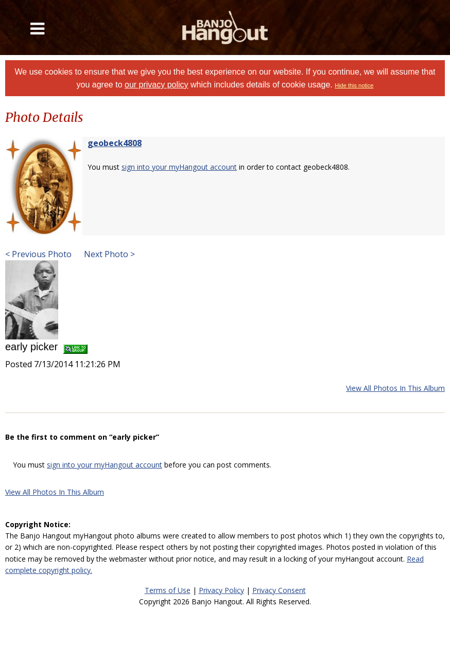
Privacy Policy (221, 590)
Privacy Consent (279, 590)
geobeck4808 (115, 143)
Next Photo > (108, 254)
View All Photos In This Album (395, 388)
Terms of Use (168, 590)
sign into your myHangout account (179, 167)
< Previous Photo (38, 254)
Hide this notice (354, 85)
